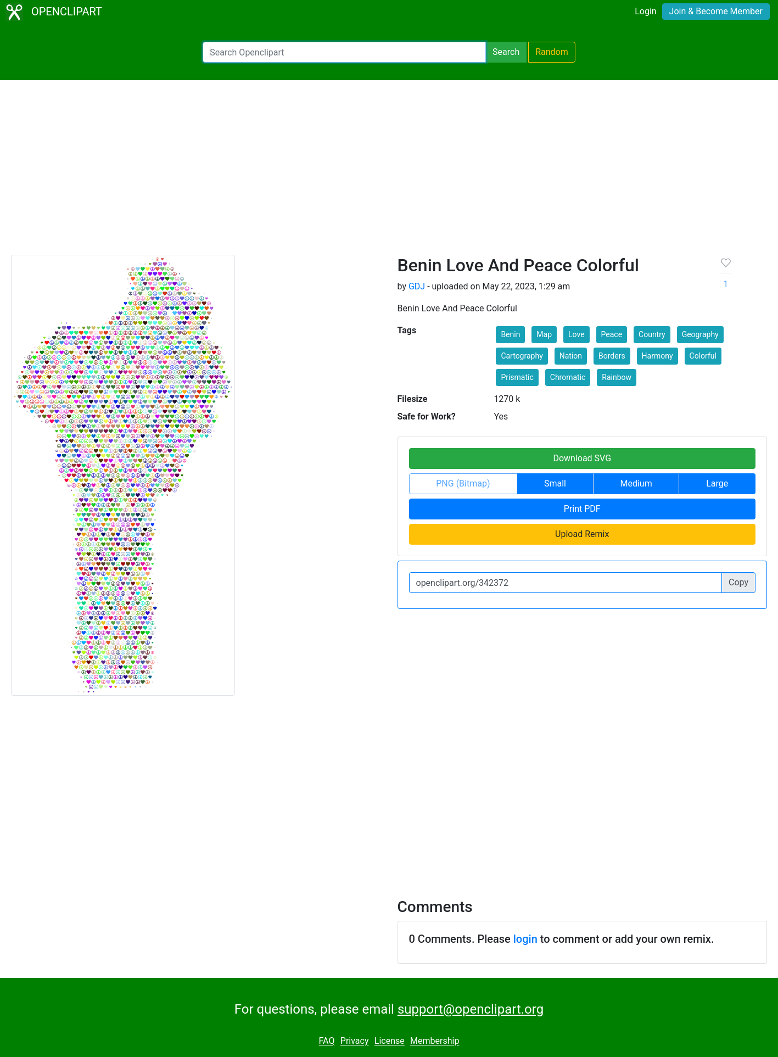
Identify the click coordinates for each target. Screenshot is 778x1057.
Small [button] (555, 483)
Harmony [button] (657, 355)
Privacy (354, 1041)
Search (505, 52)
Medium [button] (636, 483)
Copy (738, 582)
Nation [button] (570, 355)
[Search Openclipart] (344, 52)
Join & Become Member (716, 11)
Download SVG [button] (582, 458)
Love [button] (576, 334)
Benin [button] (510, 334)
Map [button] (544, 334)
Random (551, 52)
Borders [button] (611, 355)
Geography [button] (700, 334)
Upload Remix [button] (582, 534)
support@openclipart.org (471, 1009)
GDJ (416, 286)
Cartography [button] (521, 355)
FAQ (327, 1041)
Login (645, 11)
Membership (434, 1041)
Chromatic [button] (568, 377)
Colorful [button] (703, 355)
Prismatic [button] (517, 377)
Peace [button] (612, 334)
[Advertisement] (389, 172)
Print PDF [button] (582, 509)
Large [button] (717, 483)
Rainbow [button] (616, 377)
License (389, 1041)
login (525, 939)
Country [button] (652, 334)
